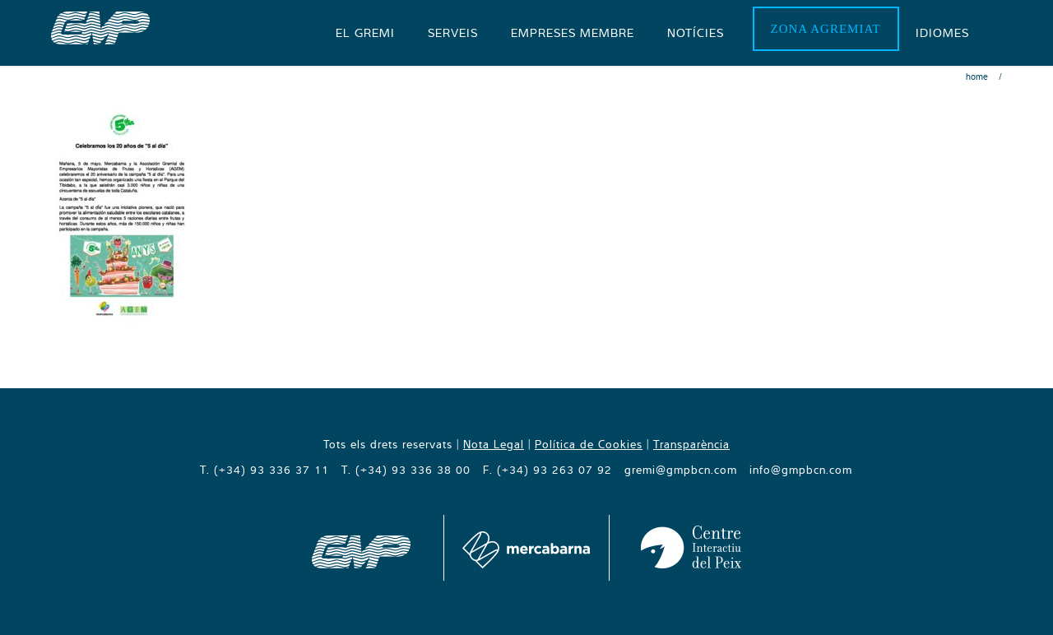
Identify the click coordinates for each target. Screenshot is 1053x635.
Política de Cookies (588, 444)
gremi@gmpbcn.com (680, 469)
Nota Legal (493, 444)
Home (977, 76)
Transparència (691, 444)
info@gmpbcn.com (800, 469)
